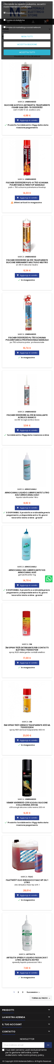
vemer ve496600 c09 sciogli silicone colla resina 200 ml (27, 803)
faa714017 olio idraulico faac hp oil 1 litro (27, 881)
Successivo (33, 992)
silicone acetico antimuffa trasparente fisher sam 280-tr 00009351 (27, 106)
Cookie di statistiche (15, 20)
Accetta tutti (27, 52)
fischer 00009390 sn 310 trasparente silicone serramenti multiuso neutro (27, 261)
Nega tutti (27, 36)
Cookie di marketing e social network (23, 27)
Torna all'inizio (41, 998)
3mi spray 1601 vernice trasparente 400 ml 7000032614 (27, 726)
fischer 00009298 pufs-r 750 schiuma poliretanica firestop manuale (27, 183)
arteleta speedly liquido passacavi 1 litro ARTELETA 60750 (27, 958)
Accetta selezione (27, 44)
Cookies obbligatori (15, 13)
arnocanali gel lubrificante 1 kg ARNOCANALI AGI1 (27, 571)
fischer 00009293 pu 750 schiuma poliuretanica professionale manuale (27, 338)
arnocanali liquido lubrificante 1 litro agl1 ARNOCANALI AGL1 (27, 493)
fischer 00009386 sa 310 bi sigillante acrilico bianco (27, 416)
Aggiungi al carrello (27, 120)
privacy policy (37, 1055)
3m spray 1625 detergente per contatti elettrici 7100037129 (27, 648)
